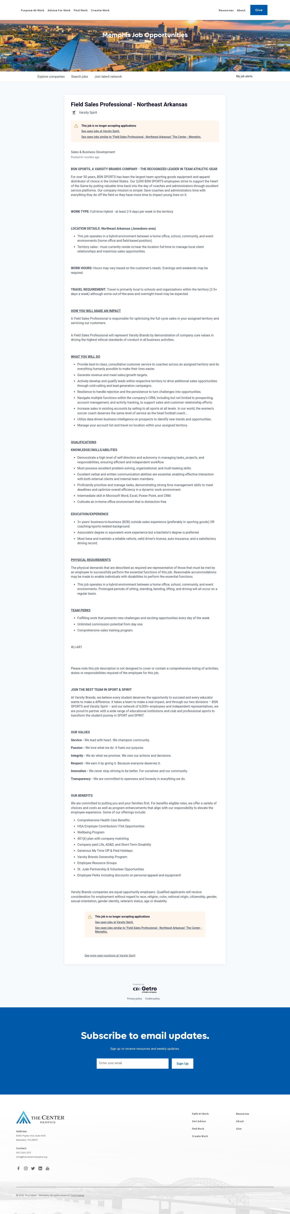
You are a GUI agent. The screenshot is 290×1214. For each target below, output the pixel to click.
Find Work (117, 10)
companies (51, 76)
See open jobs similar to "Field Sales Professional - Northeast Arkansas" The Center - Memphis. (141, 136)
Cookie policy (152, 998)
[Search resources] (273, 10)
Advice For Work (95, 10)
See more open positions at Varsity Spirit (110, 955)
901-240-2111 (23, 1153)
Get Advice (199, 1121)
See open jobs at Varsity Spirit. (100, 131)
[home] (32, 10)
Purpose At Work (69, 10)
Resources (226, 10)
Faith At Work (200, 1114)
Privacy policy (134, 998)
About (241, 10)
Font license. (77, 1195)
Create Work (136, 10)
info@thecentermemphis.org (31, 1157)
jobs (79, 76)
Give (259, 10)
